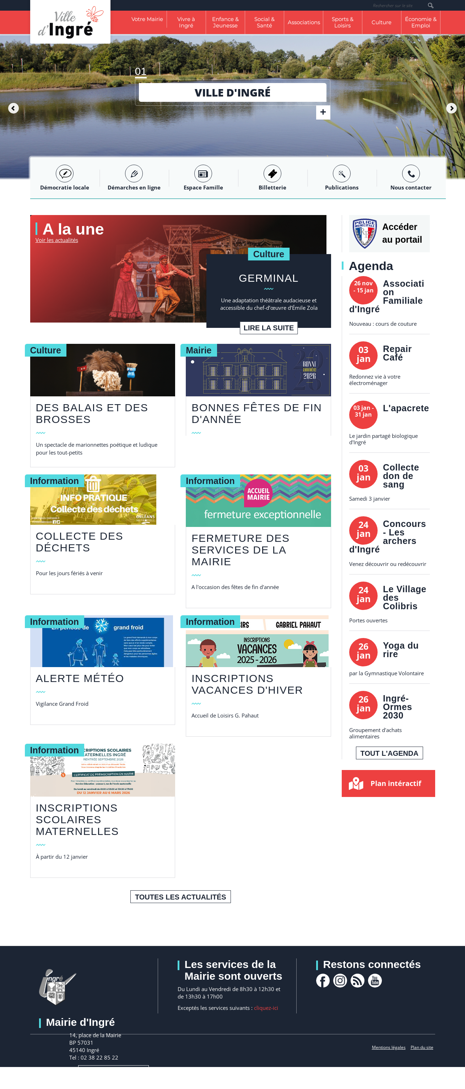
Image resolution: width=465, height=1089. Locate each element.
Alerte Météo (80, 678)
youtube (376, 981)
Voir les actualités (57, 239)
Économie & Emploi (421, 22)
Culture (381, 22)
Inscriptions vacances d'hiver (247, 684)
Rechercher (431, 5)
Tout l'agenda (389, 753)
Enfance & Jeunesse (225, 22)
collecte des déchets (79, 541)
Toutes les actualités (180, 897)
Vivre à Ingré (186, 22)
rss (359, 981)
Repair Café (397, 353)
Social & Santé (264, 22)
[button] (11, 106)
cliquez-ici (266, 1007)
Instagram (341, 981)
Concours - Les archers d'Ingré (387, 536)
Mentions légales (389, 1047)
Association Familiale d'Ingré (387, 296)
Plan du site (422, 1047)
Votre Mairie (147, 19)
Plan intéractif (396, 783)
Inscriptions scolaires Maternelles (77, 819)
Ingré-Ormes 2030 (397, 706)
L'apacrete (406, 408)
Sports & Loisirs (342, 22)
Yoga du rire (401, 649)
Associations (304, 22)
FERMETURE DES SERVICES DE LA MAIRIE (240, 549)
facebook (323, 981)
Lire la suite (269, 327)
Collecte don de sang (401, 475)
